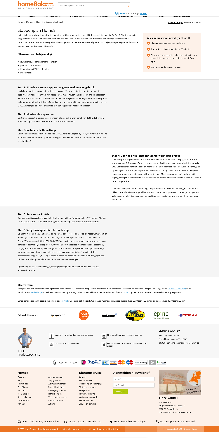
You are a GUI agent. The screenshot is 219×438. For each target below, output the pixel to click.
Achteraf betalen (86, 406)
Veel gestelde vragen (57, 403)
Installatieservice (55, 406)
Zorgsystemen (54, 386)
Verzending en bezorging (90, 389)
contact (126, 298)
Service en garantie (87, 409)
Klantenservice (85, 386)
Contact (82, 383)
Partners (21, 409)
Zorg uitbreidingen (56, 393)
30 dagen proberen (87, 393)
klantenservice (192, 349)
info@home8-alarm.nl (181, 418)
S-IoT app (22, 396)
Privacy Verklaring (87, 399)
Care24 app (23, 393)
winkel (65, 307)
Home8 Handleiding (177, 294)
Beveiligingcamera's (57, 396)
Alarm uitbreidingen (57, 389)
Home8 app (23, 389)
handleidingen (36, 298)
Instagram (104, 342)
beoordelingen (190, 435)
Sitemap (92, 435)
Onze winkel (23, 406)
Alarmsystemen (55, 383)
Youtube (51, 350)
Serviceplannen (24, 403)
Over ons (22, 383)
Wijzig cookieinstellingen (110, 435)
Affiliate (51, 409)
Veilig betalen (85, 396)
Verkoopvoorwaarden (89, 403)
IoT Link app (23, 399)
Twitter (104, 350)
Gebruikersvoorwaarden (74, 435)
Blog (20, 386)
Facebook (51, 342)
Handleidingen (55, 399)
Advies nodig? (175, 22)
